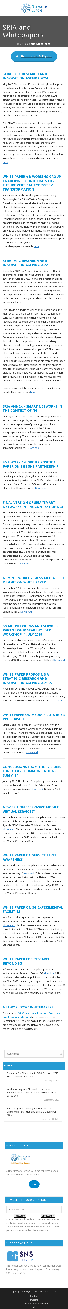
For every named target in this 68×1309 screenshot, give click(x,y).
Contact (34, 1296)
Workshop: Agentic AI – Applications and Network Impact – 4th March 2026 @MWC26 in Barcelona (31, 1092)
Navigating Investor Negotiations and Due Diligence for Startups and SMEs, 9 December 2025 (31, 1112)
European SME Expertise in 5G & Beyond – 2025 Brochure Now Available (33, 1074)
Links (34, 1307)
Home (19, 44)
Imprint (34, 1299)
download (28, 873)
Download (33, 447)
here (5, 162)
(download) (9, 829)
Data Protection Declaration (34, 1303)
